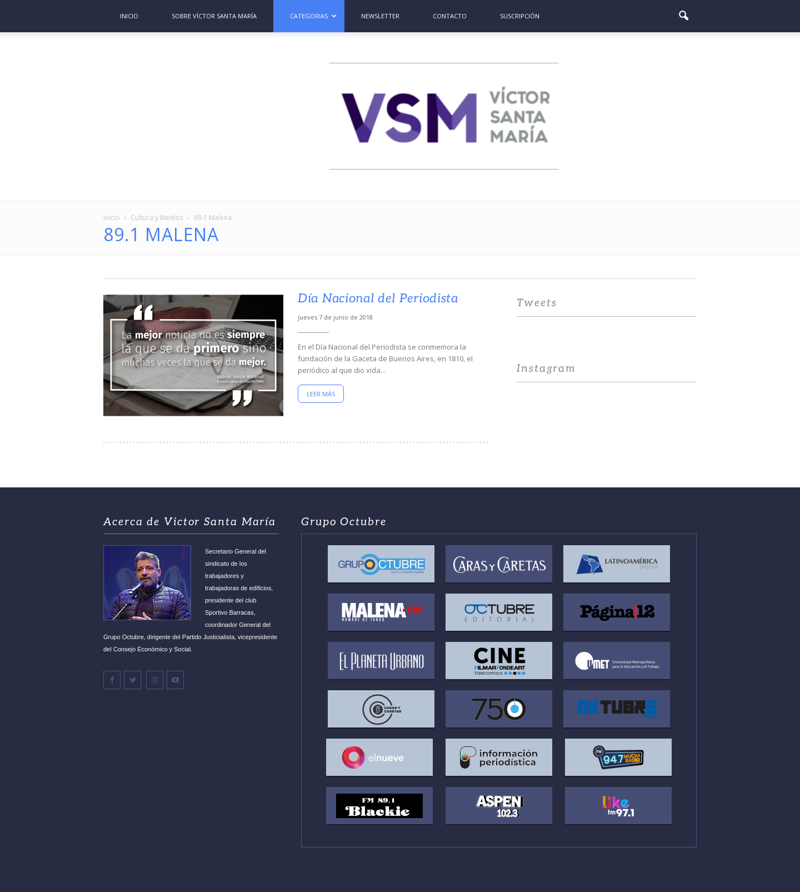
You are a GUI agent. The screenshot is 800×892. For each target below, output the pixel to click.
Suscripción (519, 16)
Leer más (321, 394)
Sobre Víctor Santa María (214, 16)
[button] (683, 16)
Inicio (129, 16)
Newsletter (380, 16)
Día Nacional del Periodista (378, 298)
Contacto (450, 16)
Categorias (313, 16)
